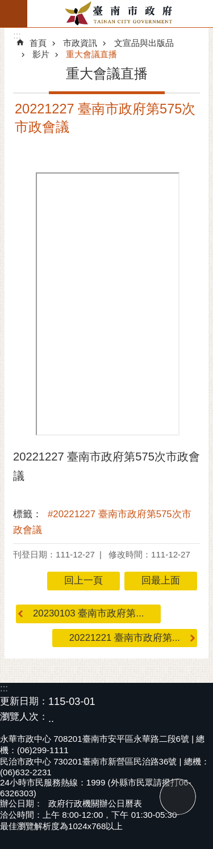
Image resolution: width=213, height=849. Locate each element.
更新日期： (24, 701)
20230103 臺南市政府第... (88, 613)
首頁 (38, 43)
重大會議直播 (91, 54)
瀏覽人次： (24, 717)
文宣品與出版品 (144, 43)
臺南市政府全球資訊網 (120, 13)
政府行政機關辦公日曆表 (95, 803)
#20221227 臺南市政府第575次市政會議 (102, 522)
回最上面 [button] (160, 580)
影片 (40, 54)
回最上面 (178, 797)
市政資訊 (80, 43)
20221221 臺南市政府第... (124, 637)
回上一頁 (83, 580)
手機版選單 (13, 13)
